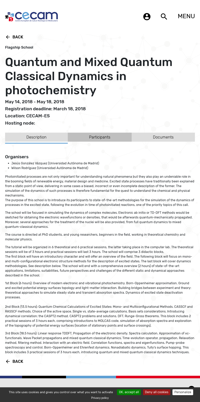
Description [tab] (36, 137)
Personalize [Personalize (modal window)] (182, 392)
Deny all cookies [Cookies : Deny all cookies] (156, 392)
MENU (186, 16)
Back (14, 37)
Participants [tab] (99, 137)
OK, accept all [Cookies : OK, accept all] (129, 392)
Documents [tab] (163, 137)
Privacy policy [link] (100, 398)
